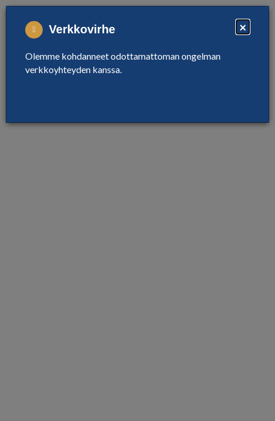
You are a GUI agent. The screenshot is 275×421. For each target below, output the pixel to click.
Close (231, 98)
